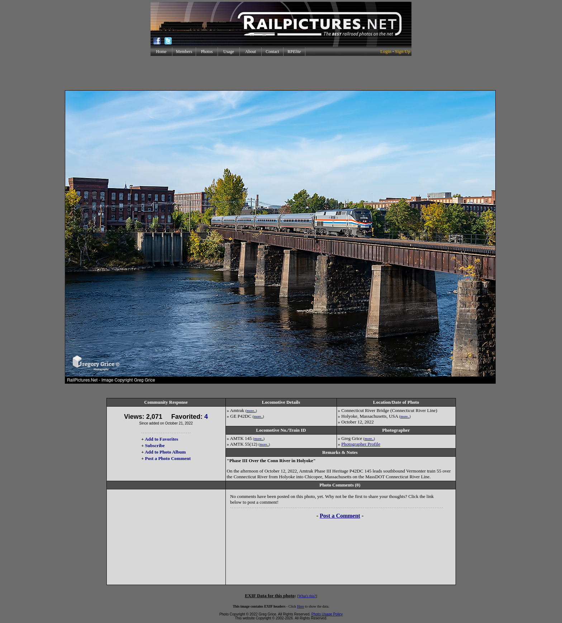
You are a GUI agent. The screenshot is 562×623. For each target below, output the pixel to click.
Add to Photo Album (165, 452)
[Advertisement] (281, 73)
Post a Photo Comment (168, 458)
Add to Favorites (161, 439)
